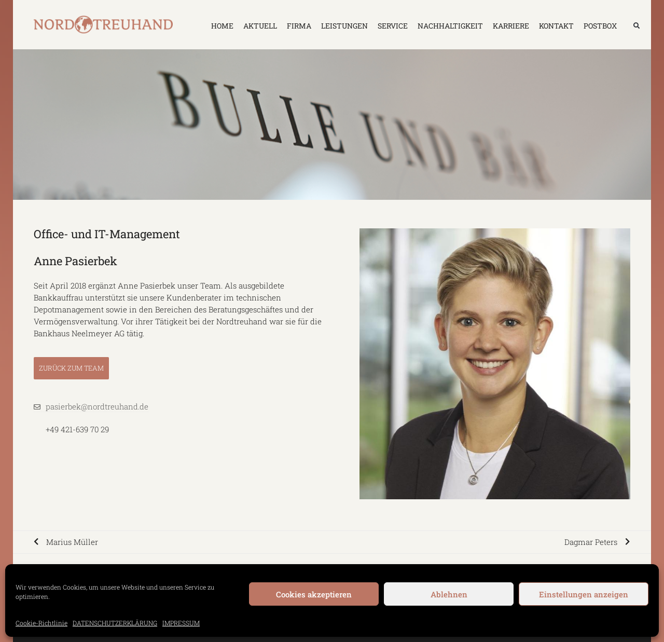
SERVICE (393, 26)
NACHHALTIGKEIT (450, 26)
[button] (636, 26)
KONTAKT (556, 26)
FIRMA (299, 26)
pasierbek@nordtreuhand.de (97, 406)
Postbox (600, 26)
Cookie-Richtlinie (41, 623)
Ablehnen (449, 594)
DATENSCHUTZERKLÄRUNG (115, 623)
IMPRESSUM (181, 623)
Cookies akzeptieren (314, 594)
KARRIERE (511, 26)
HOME (222, 26)
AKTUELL (260, 26)
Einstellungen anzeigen (583, 594)
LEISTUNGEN (344, 26)
